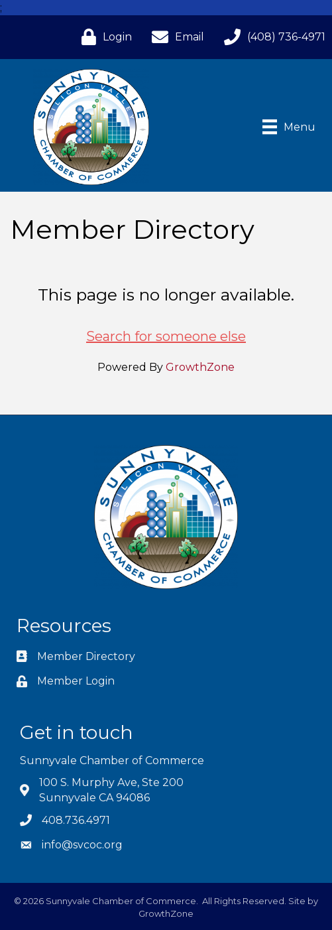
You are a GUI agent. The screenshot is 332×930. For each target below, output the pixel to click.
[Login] (103, 37)
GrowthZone (200, 367)
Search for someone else (166, 336)
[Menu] (289, 127)
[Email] (174, 37)
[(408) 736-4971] (271, 37)
